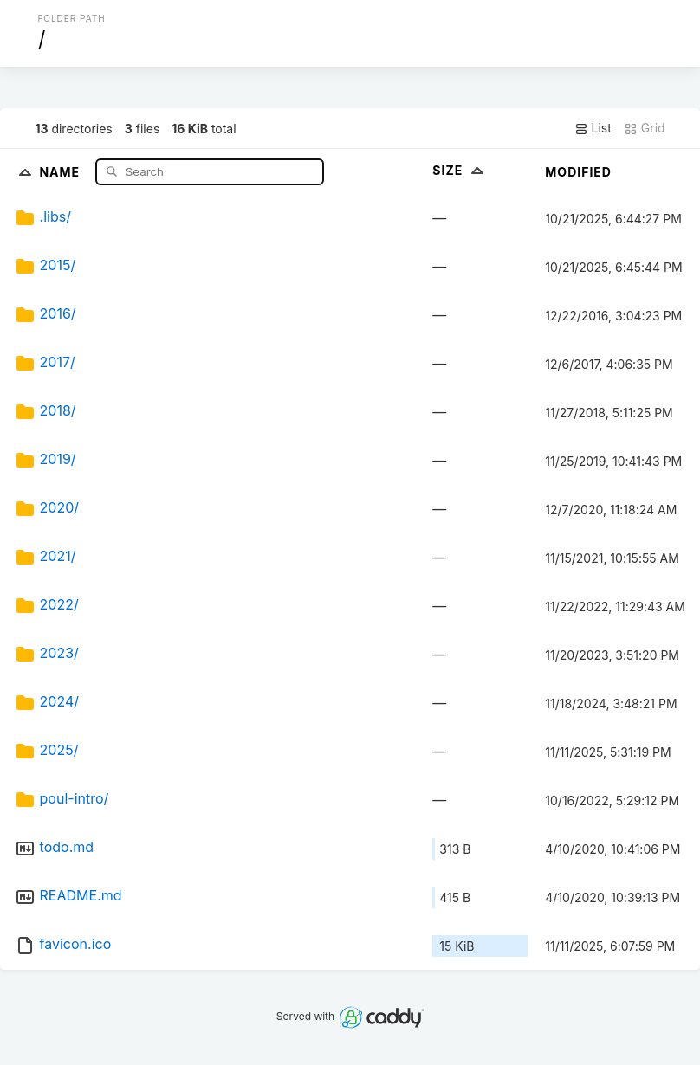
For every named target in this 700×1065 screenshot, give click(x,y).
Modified (578, 172)
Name (61, 171)
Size (459, 170)
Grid (644, 128)
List (593, 128)
